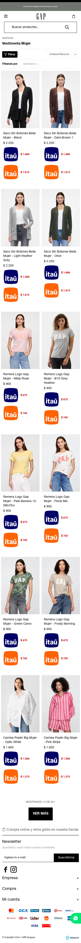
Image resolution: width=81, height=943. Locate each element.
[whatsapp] (75, 918)
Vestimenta (29, 64)
